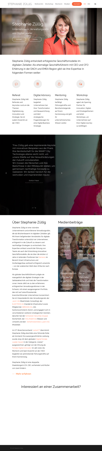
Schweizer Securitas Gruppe (37, 320)
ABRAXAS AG (27, 311)
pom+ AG (16, 305)
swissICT (36, 334)
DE (85, 4)
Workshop (49, 4)
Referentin (39, 4)
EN (89, 4)
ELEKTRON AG (18, 308)
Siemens (42, 261)
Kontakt (77, 4)
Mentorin (58, 4)
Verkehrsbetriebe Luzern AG (38, 326)
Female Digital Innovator (21, 352)
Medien (67, 4)
